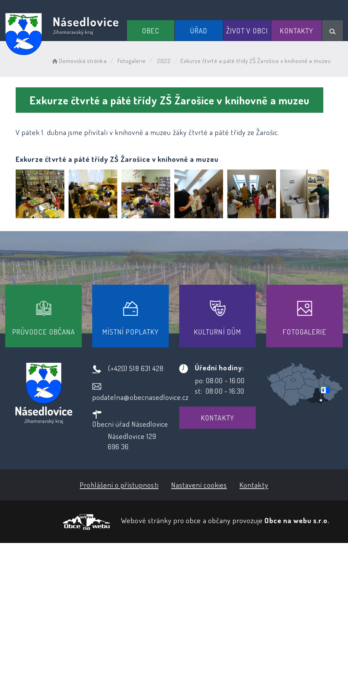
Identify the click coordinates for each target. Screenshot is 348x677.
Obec (150, 30)
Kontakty (296, 30)
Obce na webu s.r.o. (296, 520)
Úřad (198, 30)
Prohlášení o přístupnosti (119, 484)
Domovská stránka (79, 60)
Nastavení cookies (199, 484)
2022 (164, 60)
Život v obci (247, 30)
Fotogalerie (132, 60)
